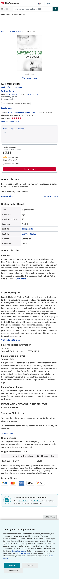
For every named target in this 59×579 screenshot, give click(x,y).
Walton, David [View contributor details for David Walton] (15, 31)
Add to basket (29, 169)
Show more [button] (21, 278)
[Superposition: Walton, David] (29, 53)
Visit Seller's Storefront (11, 340)
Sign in (48, 3)
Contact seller (7, 196)
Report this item (51, 196)
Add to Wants (50, 517)
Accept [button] (12, 565)
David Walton (23, 501)
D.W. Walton (37, 501)
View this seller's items (10, 121)
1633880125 (13, 94)
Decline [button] (30, 565)
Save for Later (6, 108)
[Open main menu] (5, 9)
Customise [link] (13, 570)
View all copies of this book (14, 129)
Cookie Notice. (25, 553)
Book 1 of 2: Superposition (11, 87)
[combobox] (33, 9)
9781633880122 (29, 234)
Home (3, 31)
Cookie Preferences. (19, 551)
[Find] (55, 9)
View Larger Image (29, 78)
